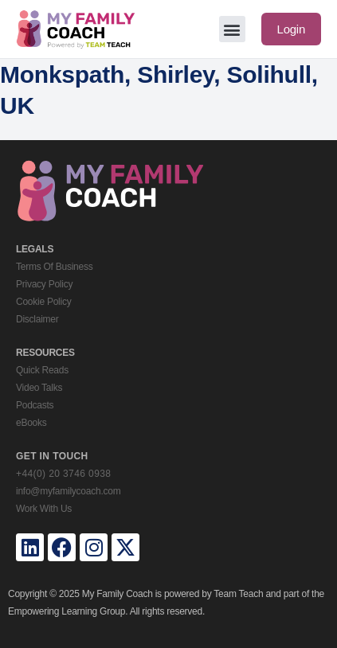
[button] (232, 29)
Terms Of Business (54, 266)
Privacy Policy (44, 284)
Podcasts (34, 405)
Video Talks (39, 387)
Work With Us (44, 508)
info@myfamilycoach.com (68, 491)
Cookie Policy (43, 301)
